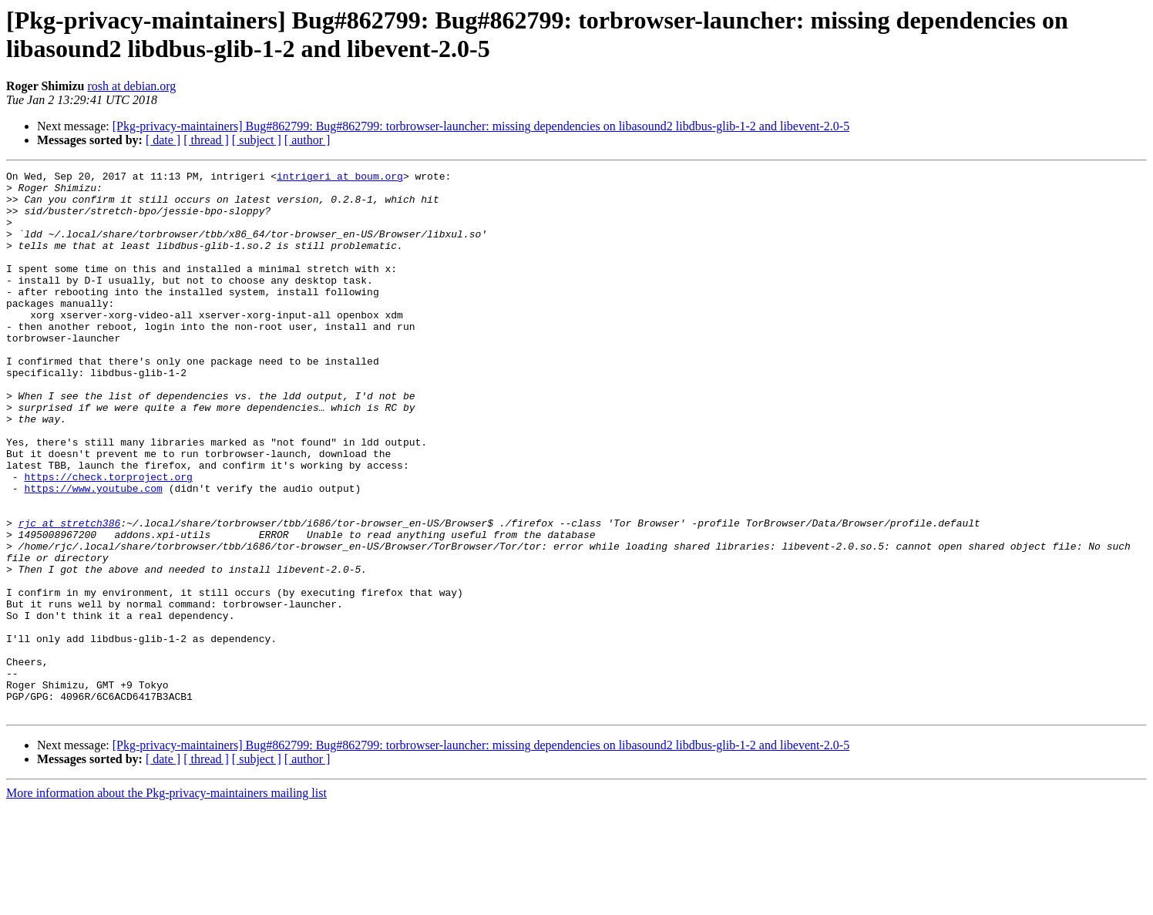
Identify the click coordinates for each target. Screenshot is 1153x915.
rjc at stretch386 (69, 594)
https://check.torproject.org (108, 539)
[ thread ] (206, 139)
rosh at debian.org (131, 86)
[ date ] (163, 139)
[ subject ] (256, 139)
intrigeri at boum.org (340, 178)
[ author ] (307, 139)
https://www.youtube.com (93, 553)
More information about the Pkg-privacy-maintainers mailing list (166, 901)
